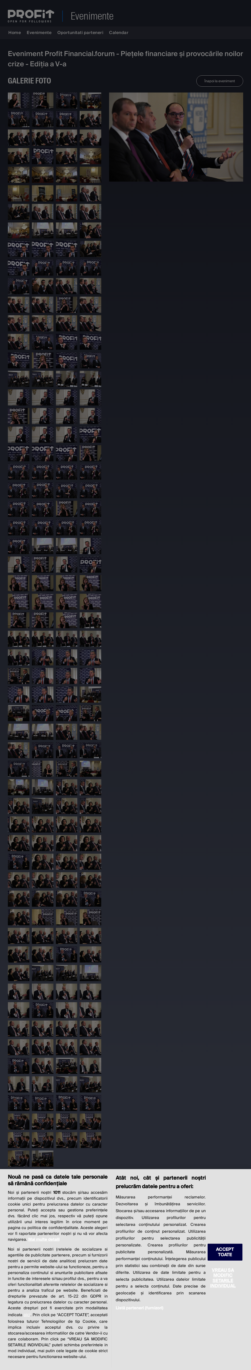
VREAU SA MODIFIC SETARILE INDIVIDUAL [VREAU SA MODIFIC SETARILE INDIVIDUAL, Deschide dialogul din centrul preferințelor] (223, 1277)
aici (27, 1315)
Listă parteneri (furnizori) (139, 1308)
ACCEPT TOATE (225, 1252)
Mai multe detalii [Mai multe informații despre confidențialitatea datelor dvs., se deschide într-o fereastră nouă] (44, 1239)
